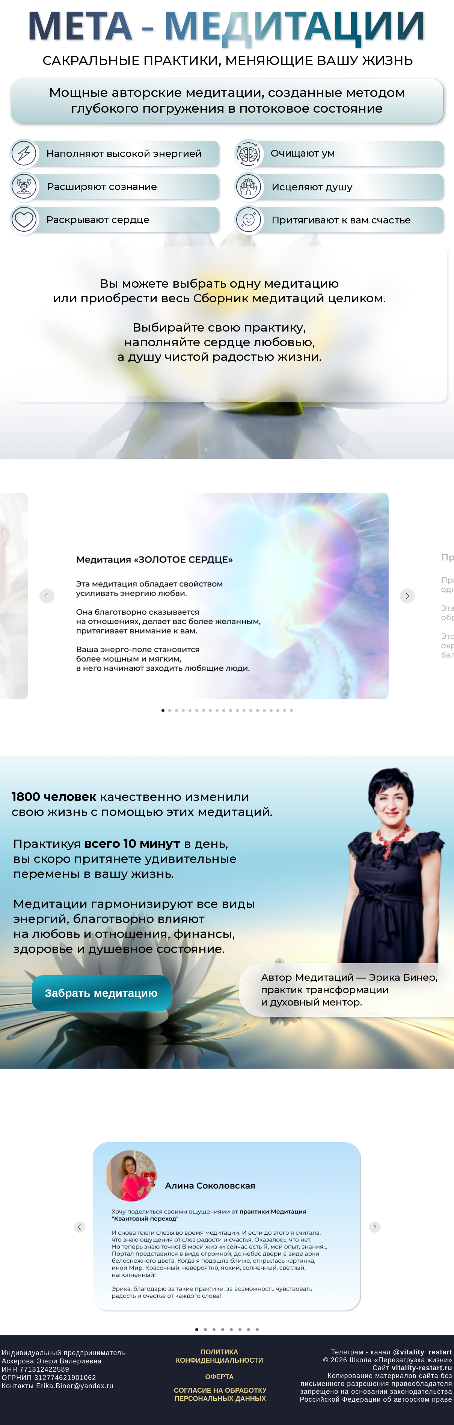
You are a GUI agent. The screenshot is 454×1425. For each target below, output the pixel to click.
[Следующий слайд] (407, 595)
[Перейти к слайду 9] (217, 710)
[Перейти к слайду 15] (257, 710)
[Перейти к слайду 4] (183, 710)
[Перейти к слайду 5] (190, 710)
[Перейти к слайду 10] (223, 710)
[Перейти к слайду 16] (264, 710)
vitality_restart (426, 1352)
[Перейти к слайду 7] (203, 710)
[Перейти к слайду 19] (284, 710)
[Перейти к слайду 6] (196, 710)
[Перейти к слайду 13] (244, 710)
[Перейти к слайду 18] (277, 710)
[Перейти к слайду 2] (169, 710)
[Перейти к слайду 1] (162, 710)
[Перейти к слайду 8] (210, 710)
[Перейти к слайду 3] (176, 710)
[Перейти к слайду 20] (291, 710)
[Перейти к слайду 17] (271, 710)
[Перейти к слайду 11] (230, 710)
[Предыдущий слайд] (46, 595)
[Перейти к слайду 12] (237, 710)
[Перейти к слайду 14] (250, 710)
